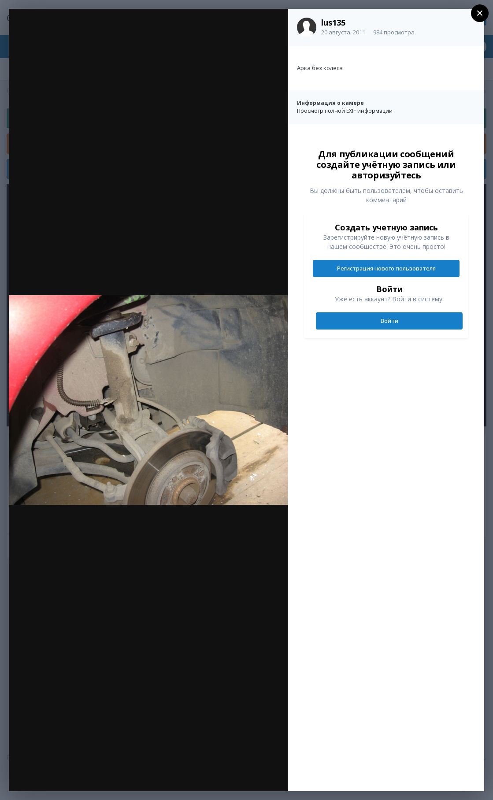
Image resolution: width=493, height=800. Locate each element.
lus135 (333, 22)
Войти (389, 321)
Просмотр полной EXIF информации (345, 111)
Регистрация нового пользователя (386, 268)
